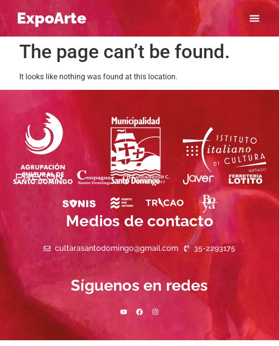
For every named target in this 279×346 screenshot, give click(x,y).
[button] (254, 18)
